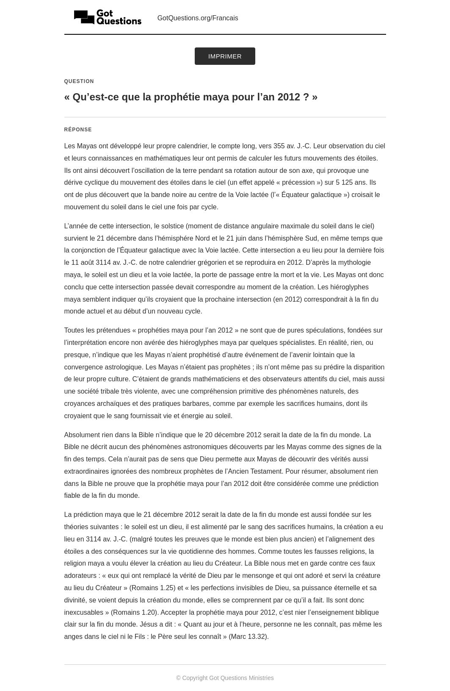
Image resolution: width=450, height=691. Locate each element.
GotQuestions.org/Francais (197, 18)
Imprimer (225, 56)
